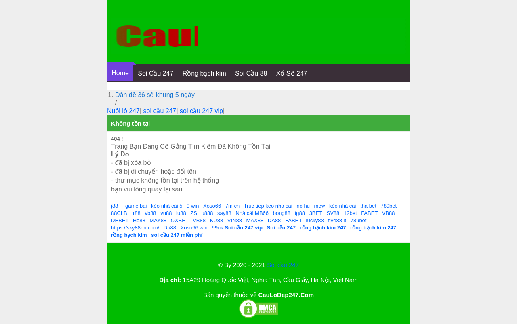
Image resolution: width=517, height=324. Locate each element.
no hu (303, 206)
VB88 (388, 213)
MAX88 (255, 220)
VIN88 (234, 220)
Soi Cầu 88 (251, 73)
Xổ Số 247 (291, 73)
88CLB (119, 213)
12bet (350, 213)
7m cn (232, 206)
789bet (388, 206)
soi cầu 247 (160, 110)
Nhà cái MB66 (252, 213)
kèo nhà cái (342, 206)
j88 (114, 206)
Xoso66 (212, 206)
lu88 (181, 213)
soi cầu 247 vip (201, 110)
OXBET (180, 220)
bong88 (281, 213)
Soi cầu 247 (283, 264)
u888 (207, 213)
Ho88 (139, 220)
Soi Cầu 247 (155, 73)
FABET (369, 213)
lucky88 (315, 220)
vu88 (166, 213)
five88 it (337, 220)
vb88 (150, 213)
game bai (136, 206)
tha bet (368, 206)
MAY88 (157, 220)
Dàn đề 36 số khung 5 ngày (155, 94)
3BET (315, 213)
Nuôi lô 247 (123, 110)
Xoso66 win (194, 228)
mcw (319, 206)
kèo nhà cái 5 (166, 206)
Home (120, 72)
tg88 (300, 213)
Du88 (170, 228)
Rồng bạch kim (204, 73)
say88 (224, 213)
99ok (217, 228)
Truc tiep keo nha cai (268, 206)
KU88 (216, 220)
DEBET (119, 220)
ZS (193, 213)
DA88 (274, 220)
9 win (193, 206)
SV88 (333, 213)
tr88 (135, 213)
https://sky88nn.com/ (135, 228)
